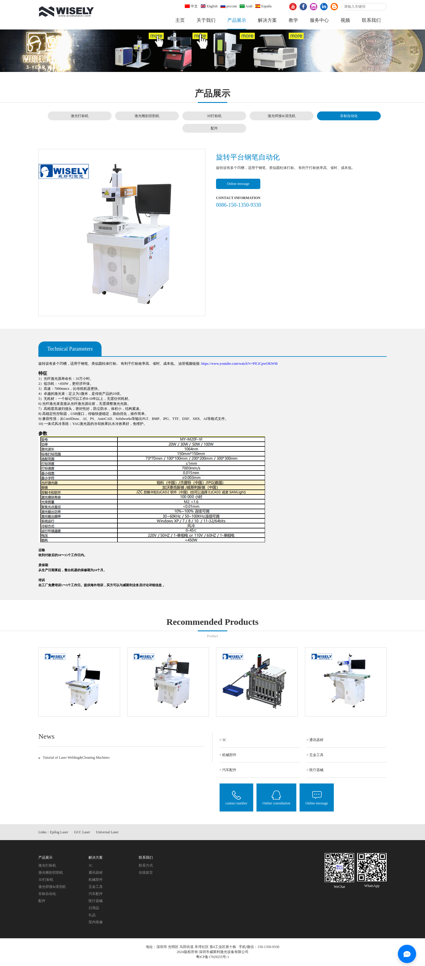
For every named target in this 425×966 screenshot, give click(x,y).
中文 (191, 6)
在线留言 (146, 872)
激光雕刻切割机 (147, 116)
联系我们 (371, 20)
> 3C (223, 740)
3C (91, 865)
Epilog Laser (59, 832)
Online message (238, 184)
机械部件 (96, 880)
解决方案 (267, 20)
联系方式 (146, 865)
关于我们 (206, 20)
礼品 (92, 915)
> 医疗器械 (315, 770)
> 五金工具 (315, 755)
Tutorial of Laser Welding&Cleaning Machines (76, 757)
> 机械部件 (228, 755)
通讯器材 (96, 872)
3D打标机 (214, 116)
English (209, 6)
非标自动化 (349, 116)
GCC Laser (82, 832)
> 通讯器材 (315, 740)
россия (228, 6)
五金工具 (96, 887)
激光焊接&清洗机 (281, 116)
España (263, 6)
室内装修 (96, 922)
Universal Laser (107, 832)
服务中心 (319, 20)
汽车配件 (96, 894)
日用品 (94, 908)
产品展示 (236, 20)
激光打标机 (80, 116)
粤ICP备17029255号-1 (212, 957)
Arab (246, 6)
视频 (345, 20)
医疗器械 (96, 901)
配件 (214, 128)
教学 (293, 20)
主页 (180, 20)
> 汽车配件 (228, 770)
